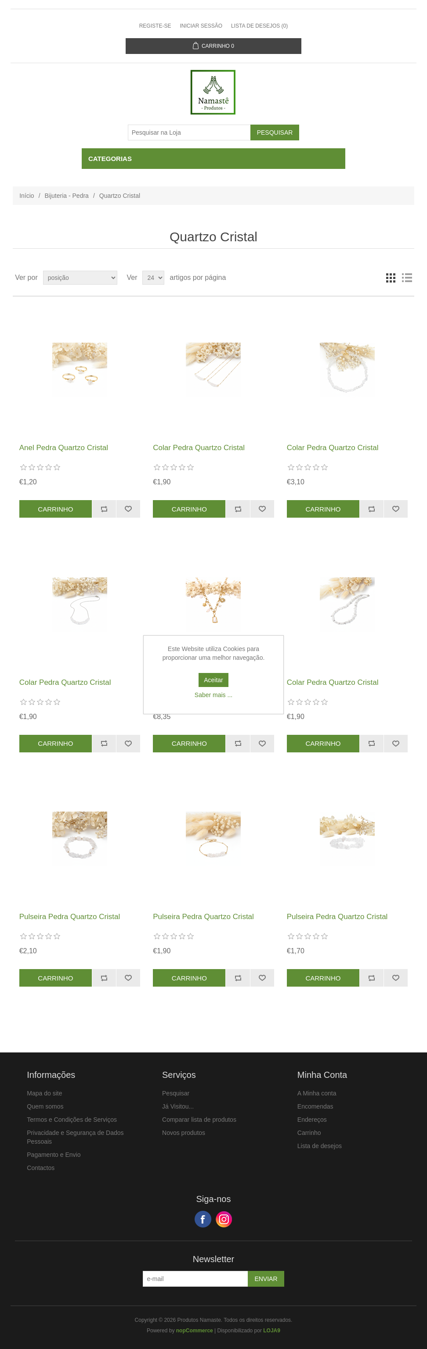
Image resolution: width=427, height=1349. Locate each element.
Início (26, 195)
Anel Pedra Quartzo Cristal (63, 448)
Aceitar (213, 679)
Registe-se (155, 26)
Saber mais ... (213, 694)
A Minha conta (317, 1093)
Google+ (224, 1219)
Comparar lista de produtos (199, 1119)
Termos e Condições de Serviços (72, 1119)
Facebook (203, 1219)
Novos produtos (183, 1132)
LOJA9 (271, 1331)
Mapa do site (44, 1093)
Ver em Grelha (391, 278)
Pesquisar (175, 1093)
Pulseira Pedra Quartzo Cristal (69, 916)
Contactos (40, 1167)
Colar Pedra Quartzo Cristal (199, 448)
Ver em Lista (407, 278)
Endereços (312, 1119)
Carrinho (309, 1132)
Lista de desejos (319, 1145)
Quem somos (45, 1106)
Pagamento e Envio (53, 1154)
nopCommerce (194, 1331)
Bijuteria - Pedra (67, 195)
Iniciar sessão (201, 26)
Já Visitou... (178, 1106)
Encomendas (315, 1106)
